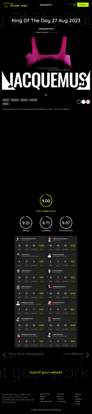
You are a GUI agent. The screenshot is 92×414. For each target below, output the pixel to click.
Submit (83, 5)
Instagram (78, 399)
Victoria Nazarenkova (28, 239)
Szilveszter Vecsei (27, 302)
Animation (14, 100)
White (83, 102)
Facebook (78, 394)
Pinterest (77, 404)
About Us (60, 396)
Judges (42, 399)
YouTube (77, 401)
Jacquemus (46, 28)
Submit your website (46, 372)
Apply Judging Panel (46, 401)
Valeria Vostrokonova (60, 239)
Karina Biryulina (58, 270)
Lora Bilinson (65, 355)
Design (5, 104)
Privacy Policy (61, 401)
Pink (88, 102)
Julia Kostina (25, 254)
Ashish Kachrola (58, 334)
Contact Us (60, 394)
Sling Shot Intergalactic (27, 355)
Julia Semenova (26, 270)
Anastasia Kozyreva (59, 286)
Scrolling (24, 100)
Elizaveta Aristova (58, 302)
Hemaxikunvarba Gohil (28, 334)
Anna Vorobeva (26, 286)
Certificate (60, 399)
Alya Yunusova (42, 32)
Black (79, 102)
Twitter (77, 396)
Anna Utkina (56, 318)
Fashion (5, 100)
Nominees (43, 396)
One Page (33, 100)
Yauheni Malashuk (58, 254)
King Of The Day (45, 394)
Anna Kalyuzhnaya (27, 318)
